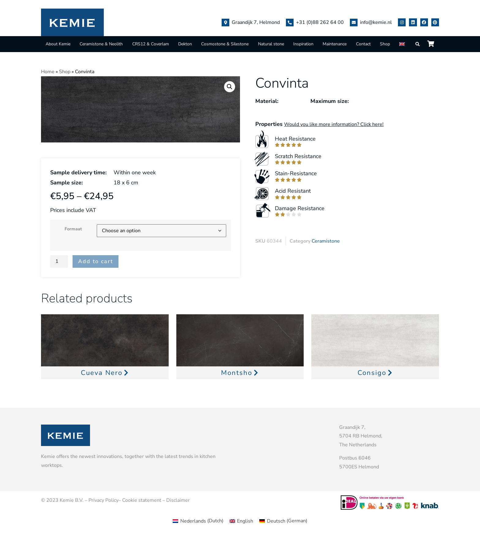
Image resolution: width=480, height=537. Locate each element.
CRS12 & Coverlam (150, 44)
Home (47, 71)
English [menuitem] (245, 521)
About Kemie (58, 44)
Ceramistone (326, 241)
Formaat (73, 229)
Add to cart (95, 261)
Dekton (185, 44)
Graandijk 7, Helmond (256, 22)
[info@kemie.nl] (354, 22)
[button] (229, 86)
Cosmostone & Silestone (225, 44)
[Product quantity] (59, 261)
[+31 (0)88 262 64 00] (290, 22)
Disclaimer (178, 500)
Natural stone (271, 44)
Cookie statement (141, 500)
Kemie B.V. (72, 500)
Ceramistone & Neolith (101, 44)
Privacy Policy (103, 500)
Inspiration (303, 44)
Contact (363, 44)
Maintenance (335, 44)
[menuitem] (403, 44)
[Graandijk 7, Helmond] (225, 22)
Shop (385, 44)
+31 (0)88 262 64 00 (320, 22)
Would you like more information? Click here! (334, 124)
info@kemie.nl (376, 22)
